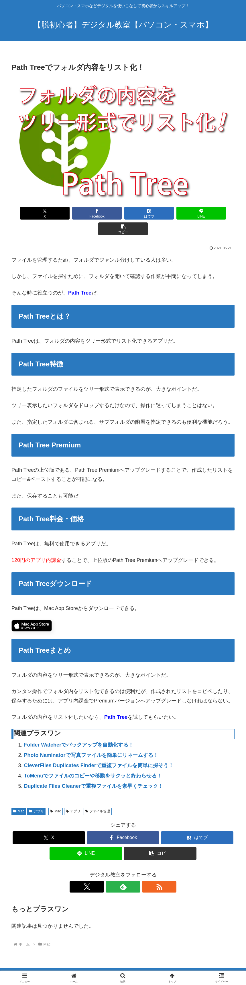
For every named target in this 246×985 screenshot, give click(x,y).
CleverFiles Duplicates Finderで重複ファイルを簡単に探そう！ (99, 750)
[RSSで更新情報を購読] (136, 871)
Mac (18, 795)
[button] (213, 213)
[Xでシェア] (32, 213)
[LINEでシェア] (168, 213)
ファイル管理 (97, 795)
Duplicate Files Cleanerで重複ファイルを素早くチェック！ (93, 770)
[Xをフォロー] (110, 871)
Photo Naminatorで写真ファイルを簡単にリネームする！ (91, 739)
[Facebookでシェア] (78, 213)
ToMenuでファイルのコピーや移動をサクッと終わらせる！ (93, 760)
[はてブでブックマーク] (123, 213)
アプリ (36, 795)
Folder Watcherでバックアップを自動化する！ (78, 729)
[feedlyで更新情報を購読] (123, 871)
